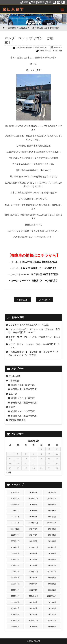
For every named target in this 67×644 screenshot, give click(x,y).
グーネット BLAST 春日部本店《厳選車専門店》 (34, 262)
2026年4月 (15, 492)
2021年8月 (52, 602)
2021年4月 (15, 614)
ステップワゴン (45, 51)
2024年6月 (33, 535)
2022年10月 (15, 578)
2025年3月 (33, 517)
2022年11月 (51, 572)
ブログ (12, 407)
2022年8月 (52, 578)
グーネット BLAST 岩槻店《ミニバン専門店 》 (34, 268)
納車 (60, 51)
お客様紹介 (24, 28)
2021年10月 (15, 602)
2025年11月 (51, 498)
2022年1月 (15, 596)
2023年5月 (52, 559)
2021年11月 (51, 596)
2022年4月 (15, 590)
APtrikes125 (14, 376)
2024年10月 (15, 529)
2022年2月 (52, 590)
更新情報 (12, 28)
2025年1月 (15, 523)
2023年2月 (52, 565)
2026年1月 (15, 498)
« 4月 (8, 472)
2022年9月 (33, 578)
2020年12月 (33, 620)
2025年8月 (52, 504)
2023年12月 (33, 547)
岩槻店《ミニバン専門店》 (23, 385)
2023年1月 (15, 572)
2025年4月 (15, 517)
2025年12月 (33, 498)
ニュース (13, 394)
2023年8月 (52, 553)
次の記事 (44, 299)
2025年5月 (52, 510)
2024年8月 (52, 529)
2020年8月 (52, 626)
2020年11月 (51, 620)
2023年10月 (15, 553)
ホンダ (55, 51)
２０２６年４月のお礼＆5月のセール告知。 (29, 325)
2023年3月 (33, 565)
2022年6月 (33, 584)
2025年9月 (33, 504)
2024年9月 (33, 529)
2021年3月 (33, 614)
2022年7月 (15, 584)
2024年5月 (52, 535)
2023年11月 (51, 547)
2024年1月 (15, 547)
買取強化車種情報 (17, 420)
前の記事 (22, 299)
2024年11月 (51, 523)
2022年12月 (33, 572)
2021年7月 (15, 608)
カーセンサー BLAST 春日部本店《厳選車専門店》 (34, 274)
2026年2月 (52, 492)
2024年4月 (15, 541)
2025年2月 (52, 517)
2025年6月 (33, 510)
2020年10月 (15, 626)
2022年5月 (52, 584)
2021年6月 (33, 608)
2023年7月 (15, 559)
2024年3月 (33, 541)
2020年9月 (33, 626)
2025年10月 (15, 504)
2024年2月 (52, 541)
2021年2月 (52, 614)
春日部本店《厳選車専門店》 (46, 28)
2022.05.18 (58, 47)
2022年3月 (33, 590)
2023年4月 (15, 565)
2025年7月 (15, 510)
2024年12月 (33, 523)
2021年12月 (33, 596)
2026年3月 (33, 492)
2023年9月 (33, 553)
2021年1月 (15, 620)
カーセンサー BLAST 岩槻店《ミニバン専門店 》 (34, 280)
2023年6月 (33, 559)
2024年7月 (15, 535)
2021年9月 (33, 602)
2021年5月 (52, 608)
